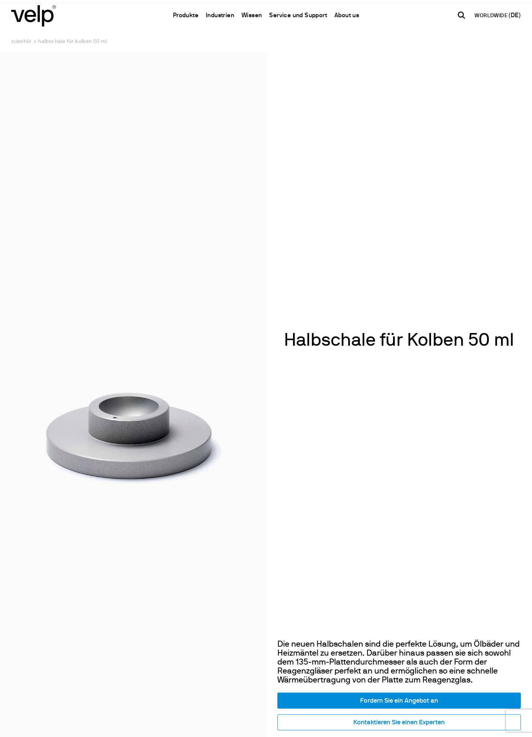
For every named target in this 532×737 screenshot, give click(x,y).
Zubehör (21, 41)
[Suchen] (461, 15)
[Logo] (33, 15)
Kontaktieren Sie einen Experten (399, 722)
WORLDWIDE (492, 15)
